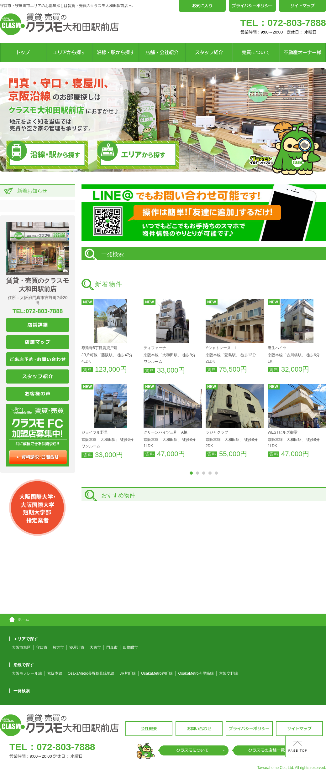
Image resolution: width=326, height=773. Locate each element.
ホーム (19, 619)
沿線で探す (21, 664)
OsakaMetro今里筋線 (195, 673)
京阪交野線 (228, 673)
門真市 (112, 647)
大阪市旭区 (21, 647)
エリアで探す (23, 638)
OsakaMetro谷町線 (157, 673)
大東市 (95, 647)
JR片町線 (128, 673)
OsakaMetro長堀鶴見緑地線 (91, 673)
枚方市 (58, 647)
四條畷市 (130, 647)
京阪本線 (54, 673)
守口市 (41, 647)
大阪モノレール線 (27, 673)
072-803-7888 (296, 23)
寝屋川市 (76, 647)
